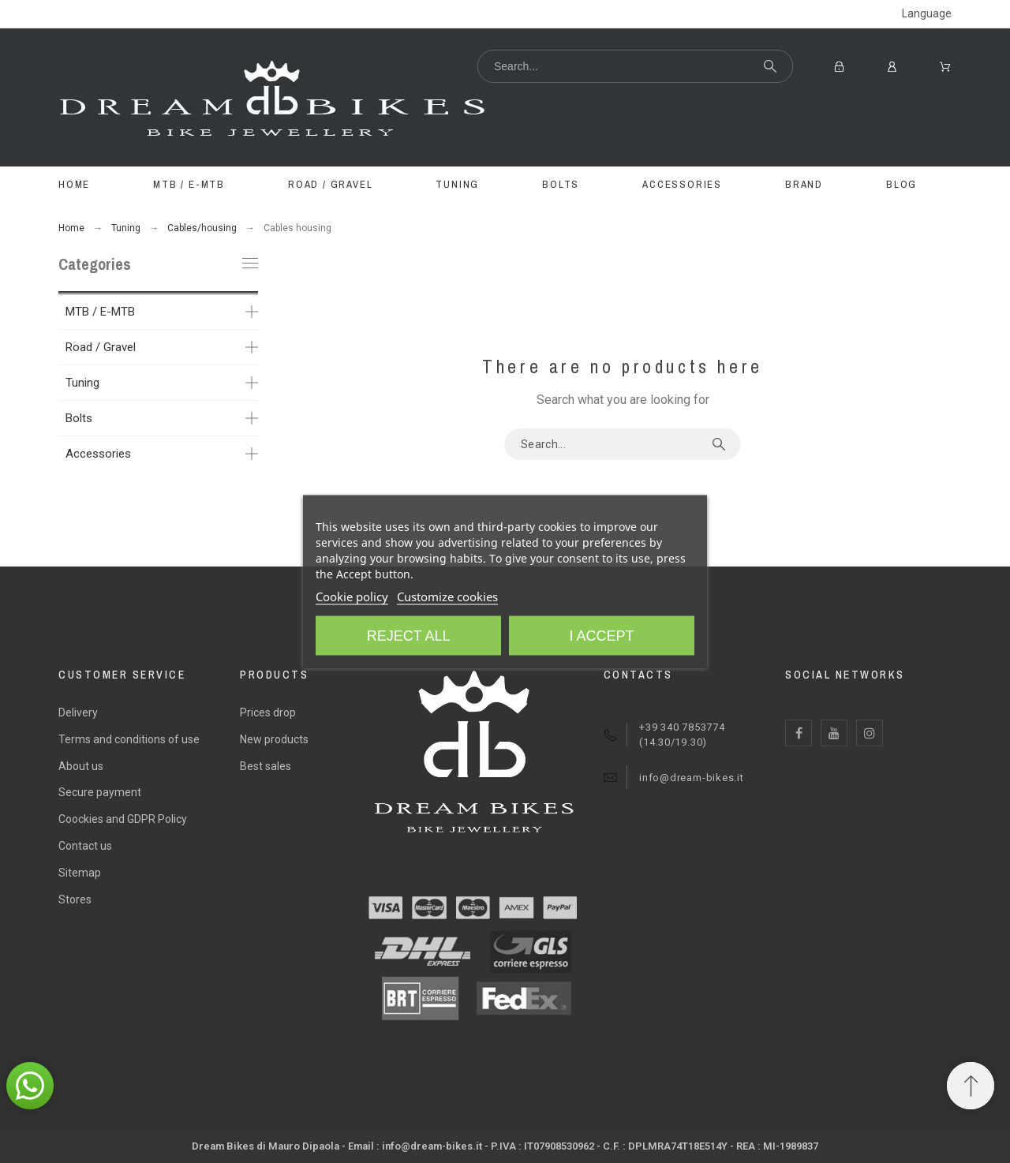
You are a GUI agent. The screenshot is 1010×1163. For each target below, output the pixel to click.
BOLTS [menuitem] (560, 184)
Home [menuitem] (74, 184)
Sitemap (79, 872)
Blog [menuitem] (901, 184)
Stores (75, 899)
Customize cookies (447, 596)
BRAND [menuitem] (804, 184)
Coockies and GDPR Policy (122, 819)
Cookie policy (352, 596)
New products (274, 739)
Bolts (78, 418)
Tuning (82, 383)
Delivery (78, 712)
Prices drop (268, 712)
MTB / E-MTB (100, 312)
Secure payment (99, 792)
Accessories (98, 454)
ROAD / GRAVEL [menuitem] (330, 184)
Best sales (265, 766)
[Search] (635, 66)
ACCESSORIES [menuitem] (682, 184)
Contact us (85, 846)
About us (80, 766)
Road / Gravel (100, 347)
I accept (601, 636)
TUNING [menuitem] (457, 184)
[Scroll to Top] (970, 1085)
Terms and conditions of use (129, 739)
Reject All (409, 636)
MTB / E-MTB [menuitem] (189, 184)
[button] (30, 1085)
